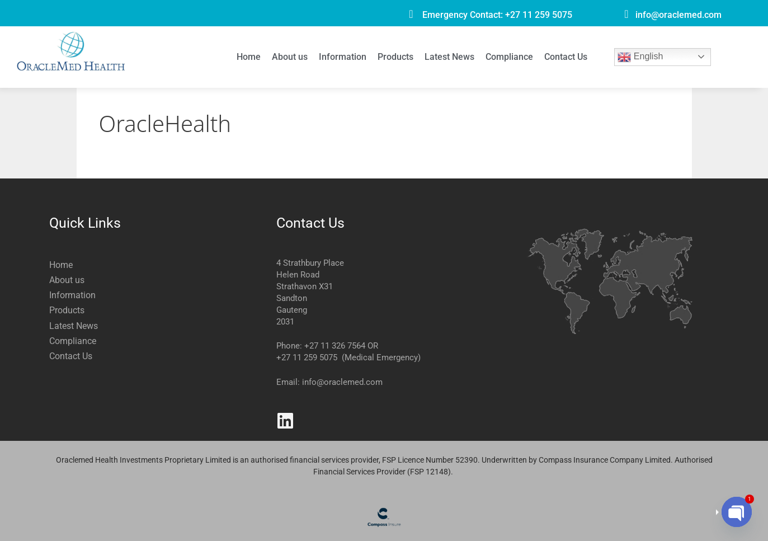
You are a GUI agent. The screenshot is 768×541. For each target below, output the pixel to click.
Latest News (449, 56)
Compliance (509, 56)
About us (290, 56)
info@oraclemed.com (678, 15)
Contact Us (565, 56)
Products (395, 56)
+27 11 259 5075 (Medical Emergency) (348, 357)
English (640, 57)
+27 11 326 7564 (334, 346)
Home (249, 56)
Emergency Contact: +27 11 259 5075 (497, 15)
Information (342, 56)
